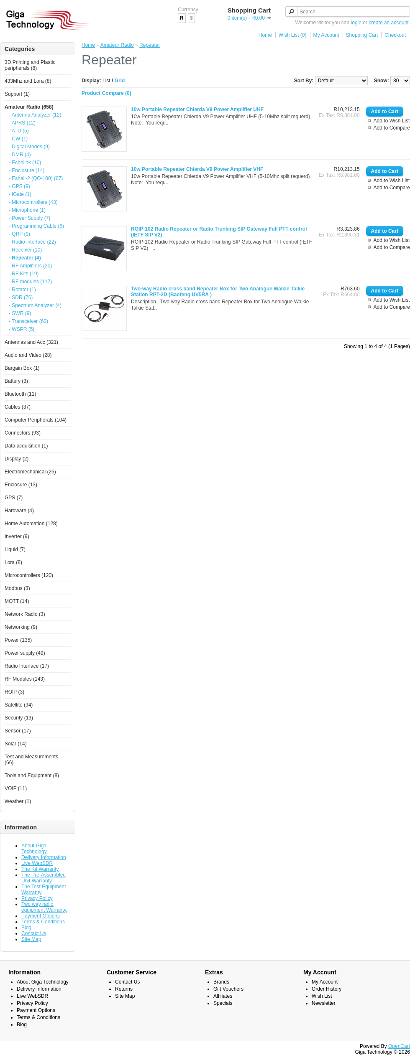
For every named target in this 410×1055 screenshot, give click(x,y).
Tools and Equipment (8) (32, 775)
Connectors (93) (23, 433)
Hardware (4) (19, 511)
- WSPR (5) (21, 329)
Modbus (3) (17, 588)
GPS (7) (14, 498)
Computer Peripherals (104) (36, 420)
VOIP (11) (16, 788)
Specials (222, 1003)
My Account (326, 35)
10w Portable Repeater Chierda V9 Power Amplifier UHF (197, 109)
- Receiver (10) (25, 250)
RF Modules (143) (25, 679)
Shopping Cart (362, 35)
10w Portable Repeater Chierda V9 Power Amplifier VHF (197, 169)
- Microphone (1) (27, 210)
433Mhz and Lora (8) (28, 81)
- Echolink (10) (25, 162)
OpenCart (399, 1046)
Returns (124, 989)
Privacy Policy (37, 898)
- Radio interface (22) (32, 242)
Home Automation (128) (31, 523)
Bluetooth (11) (20, 394)
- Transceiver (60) (28, 321)
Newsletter (324, 1003)
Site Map (31, 939)
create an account (388, 22)
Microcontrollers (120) (29, 575)
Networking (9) (21, 627)
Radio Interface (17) (27, 666)
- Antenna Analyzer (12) (35, 115)
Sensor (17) (18, 731)
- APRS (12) (22, 123)
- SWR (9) (20, 313)
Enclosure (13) (21, 485)
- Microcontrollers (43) (33, 202)
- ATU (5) (19, 131)
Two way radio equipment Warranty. (44, 907)
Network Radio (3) (25, 614)
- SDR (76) (21, 297)
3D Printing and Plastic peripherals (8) (30, 65)
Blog (26, 927)
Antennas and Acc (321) (31, 342)
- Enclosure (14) (26, 170)
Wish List (322, 996)
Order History (326, 989)
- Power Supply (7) (29, 218)
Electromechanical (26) (30, 472)
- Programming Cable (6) (36, 226)
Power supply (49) (25, 653)
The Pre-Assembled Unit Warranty (43, 878)
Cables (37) (18, 407)
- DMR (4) (20, 155)
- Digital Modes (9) (29, 147)
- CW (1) (18, 139)
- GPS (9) (19, 186)
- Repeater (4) (25, 258)
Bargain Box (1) (22, 368)
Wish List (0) (293, 35)
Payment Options (40, 916)
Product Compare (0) (106, 93)
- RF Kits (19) (23, 274)
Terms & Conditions (43, 922)
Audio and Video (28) (28, 355)
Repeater (149, 45)
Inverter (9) (17, 536)
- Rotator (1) (22, 289)
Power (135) (18, 640)
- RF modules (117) (30, 282)
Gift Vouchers (228, 989)
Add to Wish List (392, 121)
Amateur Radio (117, 45)
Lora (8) (13, 562)
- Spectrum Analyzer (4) (35, 305)
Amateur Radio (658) (29, 107)
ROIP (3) (14, 692)
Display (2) (16, 459)
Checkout (395, 35)
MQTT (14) (17, 601)
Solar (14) (16, 744)
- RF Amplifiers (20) (30, 266)
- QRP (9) (19, 234)
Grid (120, 81)
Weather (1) (18, 801)
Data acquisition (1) (26, 446)
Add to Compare (392, 128)
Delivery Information (43, 857)
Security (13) (19, 718)
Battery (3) (16, 381)
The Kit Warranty (40, 869)
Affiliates (222, 996)
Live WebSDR (37, 863)
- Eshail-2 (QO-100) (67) (36, 178)
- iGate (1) (20, 194)
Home (265, 35)
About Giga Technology (34, 848)
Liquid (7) (15, 549)
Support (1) (17, 94)
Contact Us (33, 933)
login (356, 22)
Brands (221, 982)
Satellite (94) (19, 705)
